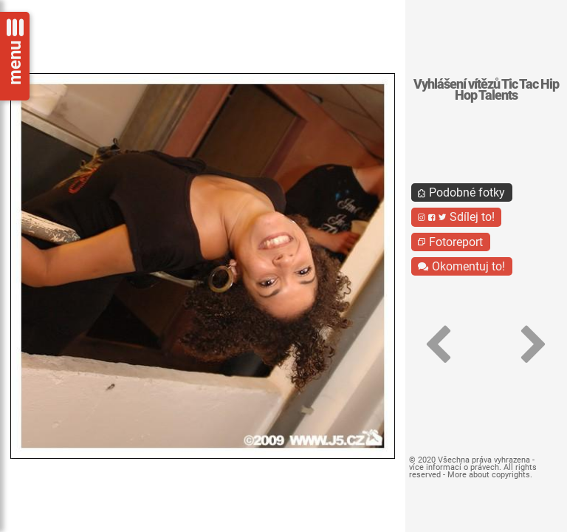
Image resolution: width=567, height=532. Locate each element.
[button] (438, 344)
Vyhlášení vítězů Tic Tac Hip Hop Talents (486, 90)
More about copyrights (488, 475)
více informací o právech (454, 467)
